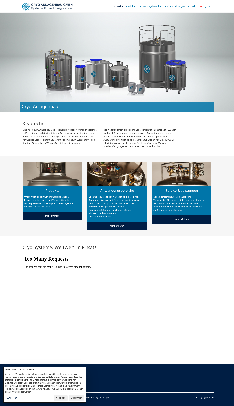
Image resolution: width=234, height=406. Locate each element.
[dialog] (44, 385)
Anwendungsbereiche (150, 6)
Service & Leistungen (174, 6)
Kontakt (192, 6)
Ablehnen (60, 398)
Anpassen (12, 398)
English (205, 6)
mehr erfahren (52, 216)
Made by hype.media (204, 398)
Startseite (118, 6)
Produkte (130, 6)
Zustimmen (76, 398)
